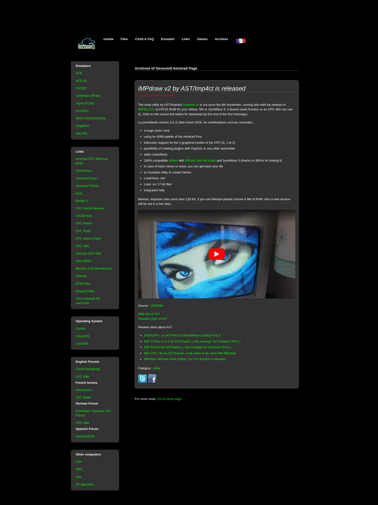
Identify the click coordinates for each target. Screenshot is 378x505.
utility (157, 368)
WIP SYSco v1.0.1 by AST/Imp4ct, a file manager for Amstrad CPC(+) (192, 341)
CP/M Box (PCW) (88, 96)
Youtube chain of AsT (153, 318)
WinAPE (81, 133)
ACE (79, 73)
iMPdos (190, 160)
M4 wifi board (206, 160)
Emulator (168, 39)
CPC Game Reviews (90, 208)
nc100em (82, 111)
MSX (79, 469)
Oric (78, 477)
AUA (79, 193)
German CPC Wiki (88, 253)
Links (186, 39)
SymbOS (82, 343)
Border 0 (82, 201)
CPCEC (81, 88)
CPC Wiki (82, 246)
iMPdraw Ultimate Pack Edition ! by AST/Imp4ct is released (184, 359)
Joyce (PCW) (85, 103)
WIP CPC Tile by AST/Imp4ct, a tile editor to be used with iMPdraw (190, 353)
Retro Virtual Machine (91, 118)
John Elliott (83, 261)
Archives (221, 39)
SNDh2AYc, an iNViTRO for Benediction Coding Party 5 (182, 335)
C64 (78, 461)
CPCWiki (157, 305)
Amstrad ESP (85, 436)
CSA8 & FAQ (144, 39)
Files (124, 39)
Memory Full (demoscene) (94, 268)
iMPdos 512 (146, 109)
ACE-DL (81, 81)
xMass (173, 160)
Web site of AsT (149, 314)
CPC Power (84, 223)
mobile (108, 39)
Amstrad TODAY (87, 186)
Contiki (80, 328)
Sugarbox (82, 126)
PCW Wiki (83, 283)
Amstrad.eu (84, 170)
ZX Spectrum (85, 484)
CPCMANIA (84, 216)
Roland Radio (85, 291)
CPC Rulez (83, 231)
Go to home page (169, 399)
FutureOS (82, 336)
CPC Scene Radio (88, 238)
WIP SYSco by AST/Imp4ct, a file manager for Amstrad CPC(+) (187, 347)
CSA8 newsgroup (88, 369)
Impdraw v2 (191, 105)
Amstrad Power (86, 178)
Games (202, 39)
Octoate (81, 276)
